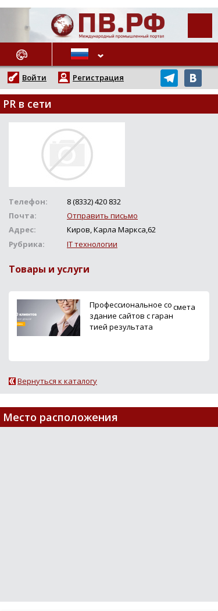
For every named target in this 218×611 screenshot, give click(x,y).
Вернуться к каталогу (57, 381)
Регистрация (98, 77)
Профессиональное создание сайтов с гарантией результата (131, 315)
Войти (34, 77)
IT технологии (92, 244)
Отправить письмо (102, 215)
